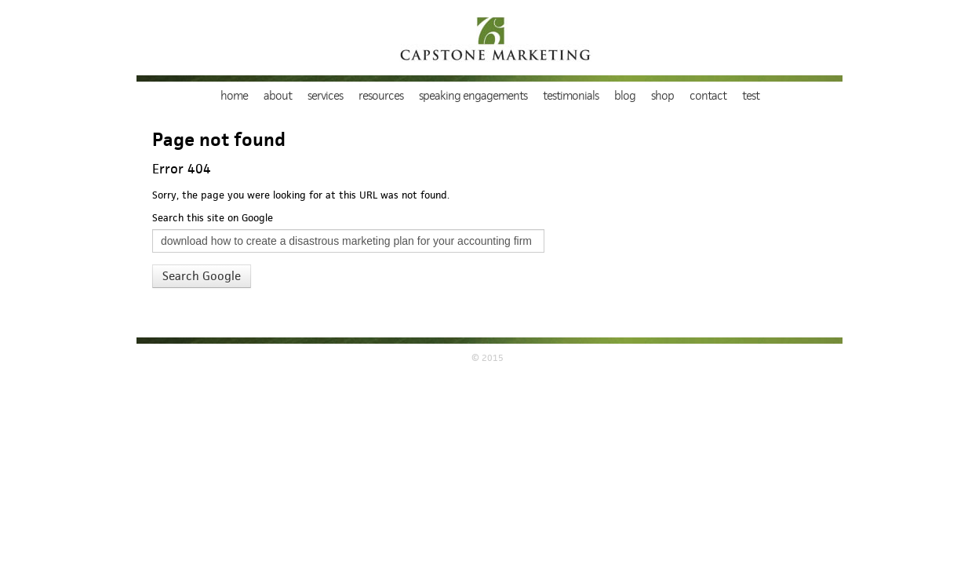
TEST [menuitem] (750, 96)
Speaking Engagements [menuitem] (473, 96)
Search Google (201, 276)
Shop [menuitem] (662, 96)
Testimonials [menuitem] (571, 96)
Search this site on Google (212, 218)
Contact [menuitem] (708, 96)
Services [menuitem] (325, 96)
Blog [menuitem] (624, 96)
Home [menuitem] (234, 96)
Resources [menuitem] (380, 96)
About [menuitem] (278, 96)
